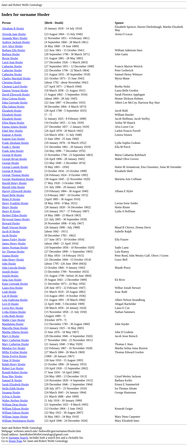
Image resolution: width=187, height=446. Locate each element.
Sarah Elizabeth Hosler (15, 384)
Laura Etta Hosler (12, 287)
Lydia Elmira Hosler (14, 311)
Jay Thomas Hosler (13, 251)
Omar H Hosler (11, 360)
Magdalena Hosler (13, 324)
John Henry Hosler (13, 259)
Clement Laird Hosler (15, 86)
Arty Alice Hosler (12, 46)
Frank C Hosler (11, 146)
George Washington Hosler (18, 179)
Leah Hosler (9, 291)
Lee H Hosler (10, 295)
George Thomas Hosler (15, 175)
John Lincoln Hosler (14, 267)
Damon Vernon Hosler (15, 90)
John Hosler (9, 263)
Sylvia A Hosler (11, 396)
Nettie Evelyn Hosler (14, 356)
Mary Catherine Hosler (15, 340)
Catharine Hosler (12, 66)
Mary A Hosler (10, 336)
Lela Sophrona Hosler (15, 299)
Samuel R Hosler (12, 380)
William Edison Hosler (15, 408)
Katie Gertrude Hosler (15, 283)
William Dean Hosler (14, 404)
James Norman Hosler (15, 247)
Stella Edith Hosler (13, 388)
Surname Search (18, 437)
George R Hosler (12, 171)
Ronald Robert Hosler (15, 372)
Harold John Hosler (13, 187)
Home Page (15, 441)
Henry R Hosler (11, 211)
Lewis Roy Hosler (12, 307)
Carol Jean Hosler (12, 62)
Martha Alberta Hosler (15, 332)
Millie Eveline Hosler (14, 352)
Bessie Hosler (10, 58)
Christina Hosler (11, 82)
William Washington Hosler (18, 420)
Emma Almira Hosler (14, 126)
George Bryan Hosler (14, 159)
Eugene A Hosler (12, 134)
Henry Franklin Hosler (15, 203)
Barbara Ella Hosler (13, 50)
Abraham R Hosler (13, 28)
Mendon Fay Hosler (13, 348)
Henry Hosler (10, 207)
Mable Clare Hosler (13, 320)
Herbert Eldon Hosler (14, 215)
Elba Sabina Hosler (13, 106)
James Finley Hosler (14, 239)
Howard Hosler (11, 223)
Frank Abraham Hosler (15, 142)
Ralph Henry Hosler (14, 364)
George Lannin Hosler (15, 167)
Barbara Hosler (11, 54)
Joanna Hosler (10, 255)
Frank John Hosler (13, 150)
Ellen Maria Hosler (13, 122)
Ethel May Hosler (12, 130)
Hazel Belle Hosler (13, 195)
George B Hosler (12, 154)
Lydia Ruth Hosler (13, 316)
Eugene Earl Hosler (13, 138)
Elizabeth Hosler (12, 110)
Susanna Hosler (11, 392)
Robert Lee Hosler (13, 368)
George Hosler (10, 163)
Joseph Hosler (10, 271)
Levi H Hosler (10, 303)
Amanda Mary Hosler (15, 38)
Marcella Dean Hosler (15, 328)
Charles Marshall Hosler (16, 78)
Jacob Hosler (9, 235)
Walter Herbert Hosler (15, 400)
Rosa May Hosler (12, 376)
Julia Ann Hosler (12, 279)
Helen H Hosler (11, 199)
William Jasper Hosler (15, 416)
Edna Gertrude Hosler (15, 102)
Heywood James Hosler (16, 219)
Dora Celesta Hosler (14, 98)
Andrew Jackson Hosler (16, 42)
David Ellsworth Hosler (16, 94)
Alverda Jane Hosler (14, 34)
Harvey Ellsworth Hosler (16, 191)
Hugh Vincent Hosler (14, 227)
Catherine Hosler (12, 70)
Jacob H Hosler (11, 231)
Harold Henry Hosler (14, 183)
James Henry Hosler (14, 243)
